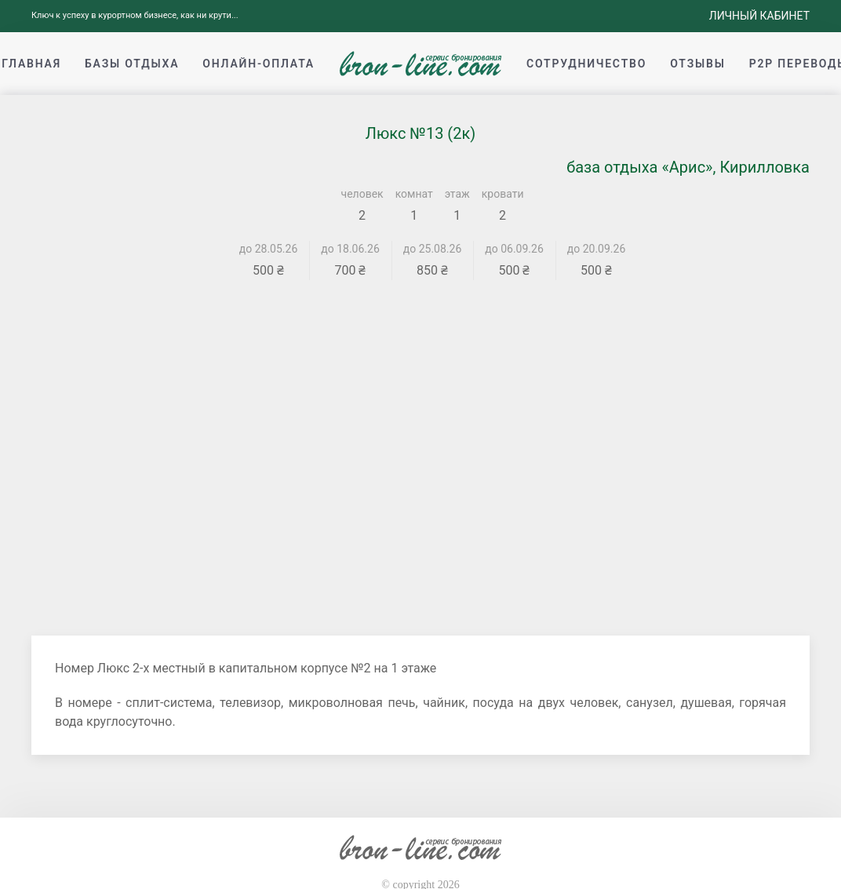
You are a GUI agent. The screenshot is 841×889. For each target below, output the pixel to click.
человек (362, 194)
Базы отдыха (132, 63)
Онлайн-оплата (258, 63)
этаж (457, 194)
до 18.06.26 (350, 248)
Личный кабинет (759, 15)
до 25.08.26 (432, 248)
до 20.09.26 (596, 248)
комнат (414, 194)
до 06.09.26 (514, 248)
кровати (503, 194)
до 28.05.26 (268, 248)
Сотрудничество (586, 63)
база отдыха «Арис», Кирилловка (688, 167)
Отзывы (697, 63)
